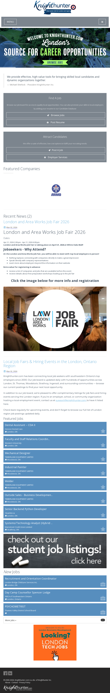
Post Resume (56, 122)
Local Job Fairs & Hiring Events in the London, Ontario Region (50, 363)
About (7, 682)
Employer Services (55, 157)
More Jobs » (55, 620)
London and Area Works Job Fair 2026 (36, 221)
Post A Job (56, 150)
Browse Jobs (55, 115)
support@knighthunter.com (71, 400)
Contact (15, 682)
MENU (10, 21)
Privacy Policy (24, 682)
